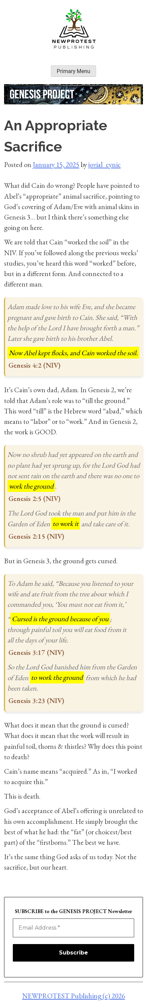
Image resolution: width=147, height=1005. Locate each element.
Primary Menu (73, 71)
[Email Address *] (73, 927)
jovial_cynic (104, 164)
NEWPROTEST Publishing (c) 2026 (73, 995)
